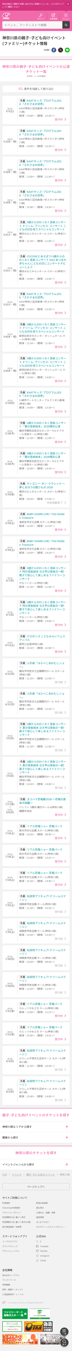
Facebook (44, 1246)
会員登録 (53, 18)
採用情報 (6, 1284)
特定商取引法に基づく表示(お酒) (16, 1221)
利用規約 (6, 1202)
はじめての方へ (43, 1221)
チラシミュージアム (10, 1250)
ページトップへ (36, 1186)
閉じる (68, 3)
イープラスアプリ (9, 1241)
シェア (53, 50)
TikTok (43, 1260)
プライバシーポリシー (12, 1212)
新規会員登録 (42, 1202)
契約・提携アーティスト (12, 1289)
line (67, 50)
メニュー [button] (66, 18)
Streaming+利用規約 (11, 1207)
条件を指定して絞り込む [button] (39, 89)
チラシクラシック (10, 1246)
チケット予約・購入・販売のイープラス (6, 16)
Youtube (43, 1250)
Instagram (44, 1255)
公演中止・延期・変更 (45, 1212)
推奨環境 (40, 1217)
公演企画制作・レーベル (12, 1294)
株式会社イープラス (10, 1275)
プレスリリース (9, 1279)
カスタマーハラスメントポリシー (50, 1226)
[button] (66, 1126)
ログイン (41, 18)
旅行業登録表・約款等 (12, 1226)
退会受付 (40, 1207)
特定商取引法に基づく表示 (13, 1217)
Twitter (60, 50)
